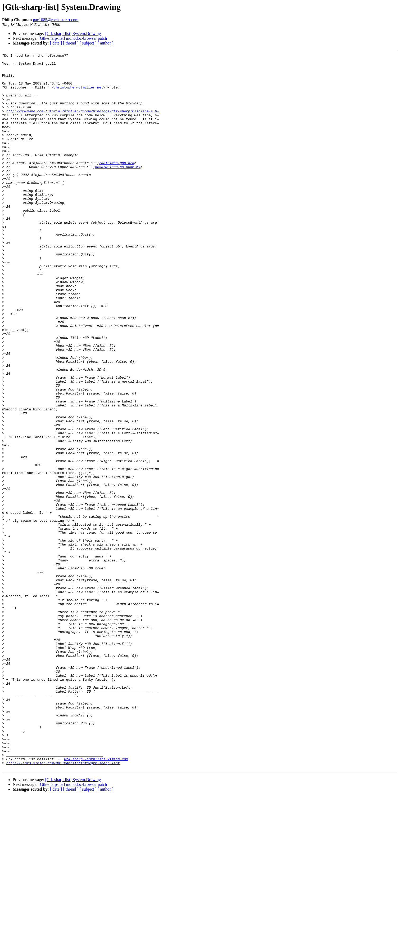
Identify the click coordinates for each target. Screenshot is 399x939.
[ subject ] (88, 43)
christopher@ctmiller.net (78, 94)
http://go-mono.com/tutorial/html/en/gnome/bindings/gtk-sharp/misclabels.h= (82, 123)
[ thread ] (71, 43)
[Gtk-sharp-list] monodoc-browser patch (73, 38)
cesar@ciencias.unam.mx (117, 189)
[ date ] (56, 43)
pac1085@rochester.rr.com (55, 19)
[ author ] (106, 43)
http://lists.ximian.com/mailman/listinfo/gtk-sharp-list (63, 905)
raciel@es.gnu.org (116, 185)
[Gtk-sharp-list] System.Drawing (73, 33)
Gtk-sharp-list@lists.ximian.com (96, 900)
